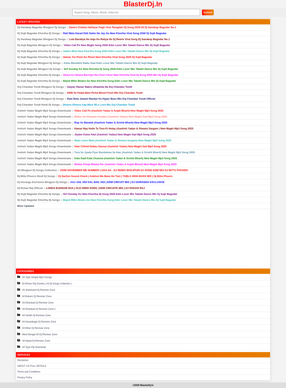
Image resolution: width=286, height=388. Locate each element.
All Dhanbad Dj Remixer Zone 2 (36, 308)
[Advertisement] (143, 239)
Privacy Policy (24, 377)
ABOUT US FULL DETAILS (31, 366)
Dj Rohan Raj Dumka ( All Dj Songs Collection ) (44, 283)
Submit (207, 12)
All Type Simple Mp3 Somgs (34, 277)
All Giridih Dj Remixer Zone (34, 315)
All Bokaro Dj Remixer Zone (34, 296)
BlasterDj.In (143, 4)
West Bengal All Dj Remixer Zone (37, 334)
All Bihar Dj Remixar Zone (33, 327)
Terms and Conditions (28, 371)
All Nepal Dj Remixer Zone (33, 340)
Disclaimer (22, 360)
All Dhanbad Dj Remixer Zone (35, 302)
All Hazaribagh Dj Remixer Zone (36, 321)
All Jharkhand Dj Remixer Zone (36, 289)
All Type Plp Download (31, 347)
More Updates (25, 205)
